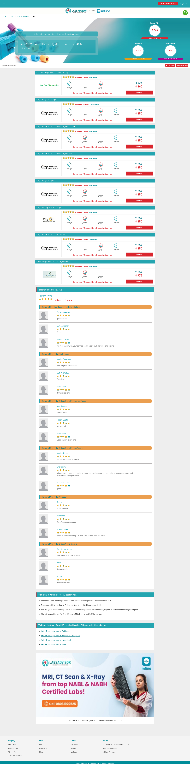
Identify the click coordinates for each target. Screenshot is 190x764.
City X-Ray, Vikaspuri (46, 180)
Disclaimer (43, 748)
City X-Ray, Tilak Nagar (47, 99)
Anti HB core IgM (22, 16)
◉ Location (170, 65)
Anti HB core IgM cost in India (53, 644)
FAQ (40, 744)
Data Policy (12, 744)
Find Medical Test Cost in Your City (116, 744)
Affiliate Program (109, 752)
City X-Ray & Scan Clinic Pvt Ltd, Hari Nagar (56, 126)
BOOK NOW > (139, 92)
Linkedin (74, 752)
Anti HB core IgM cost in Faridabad (55, 631)
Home (4, 16)
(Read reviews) (93, 77)
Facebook (74, 744)
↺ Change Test (182, 65)
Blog (41, 752)
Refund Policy (13, 748)
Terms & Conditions (15, 756)
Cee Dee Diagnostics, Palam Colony (52, 72)
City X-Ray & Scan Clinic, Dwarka (51, 234)
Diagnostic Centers (110, 748)
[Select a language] (184, 4)
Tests (11, 16)
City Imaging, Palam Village (49, 207)
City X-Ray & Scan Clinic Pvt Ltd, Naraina (54, 153)
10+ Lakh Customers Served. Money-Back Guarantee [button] (56, 34)
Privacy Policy (13, 752)
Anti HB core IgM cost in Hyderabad (56, 640)
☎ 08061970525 (168, 3)
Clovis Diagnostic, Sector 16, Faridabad (54, 261)
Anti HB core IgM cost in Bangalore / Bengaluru (60, 635)
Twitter (73, 748)
